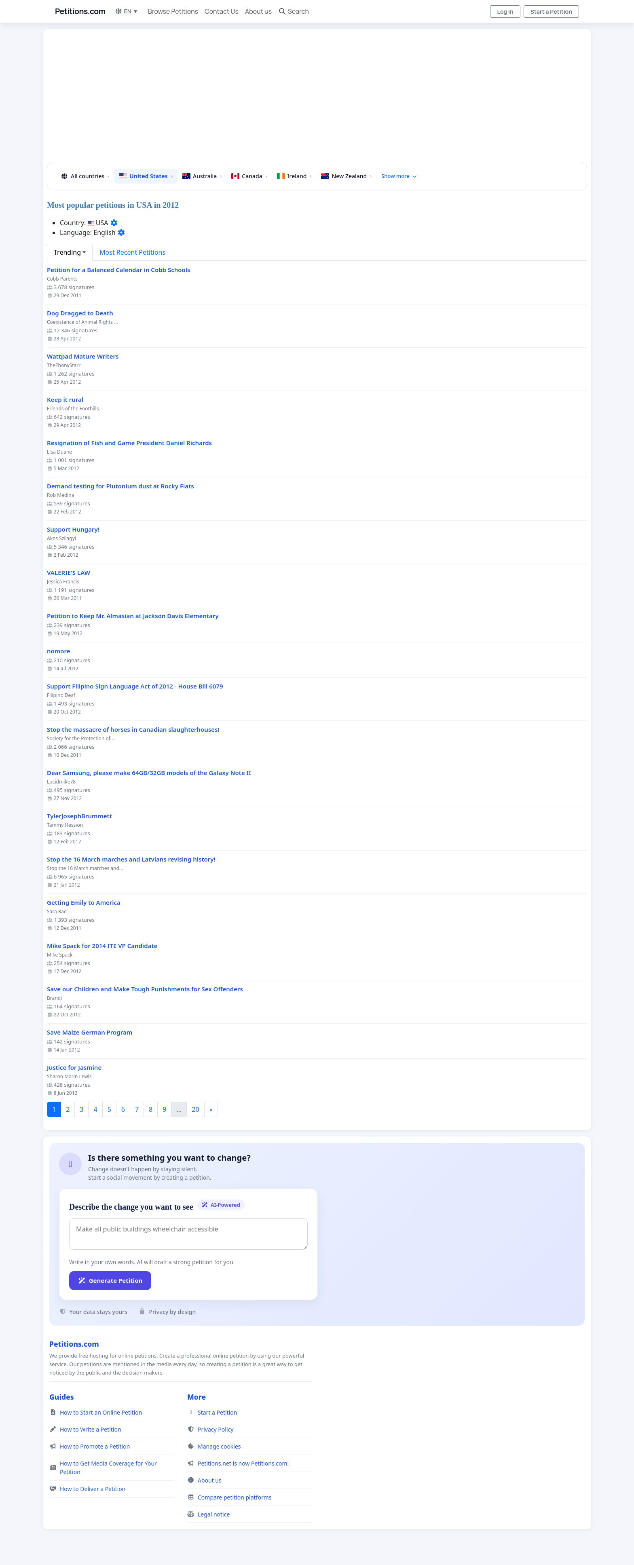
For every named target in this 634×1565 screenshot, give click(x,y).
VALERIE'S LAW (68, 573)
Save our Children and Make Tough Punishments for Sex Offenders (145, 989)
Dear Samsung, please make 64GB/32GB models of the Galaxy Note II (149, 773)
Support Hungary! (73, 529)
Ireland (294, 176)
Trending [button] (67, 252)
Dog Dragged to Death (80, 313)
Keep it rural (65, 399)
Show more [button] (399, 176)
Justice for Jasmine (74, 1067)
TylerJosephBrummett (79, 816)
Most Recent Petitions (132, 252)
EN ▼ (126, 11)
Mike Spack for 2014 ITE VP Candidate (102, 946)
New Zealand (346, 176)
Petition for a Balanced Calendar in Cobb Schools (118, 270)
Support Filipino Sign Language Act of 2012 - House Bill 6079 (135, 686)
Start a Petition (551, 11)
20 (195, 1109)
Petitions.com (80, 11)
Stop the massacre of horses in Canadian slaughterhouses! (133, 729)
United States (146, 176)
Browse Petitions (173, 11)
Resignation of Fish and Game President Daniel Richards (129, 443)
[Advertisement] (296, 98)
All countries (84, 176)
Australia (202, 176)
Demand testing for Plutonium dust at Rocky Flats (120, 486)
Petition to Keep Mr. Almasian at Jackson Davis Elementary (133, 616)
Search (293, 11)
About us (258, 11)
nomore (58, 651)
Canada (249, 176)
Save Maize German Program (89, 1032)
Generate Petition (110, 1280)
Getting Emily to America (83, 902)
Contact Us (222, 11)
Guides (61, 1397)
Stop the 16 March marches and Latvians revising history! (131, 859)
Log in (505, 11)
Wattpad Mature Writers (82, 356)
